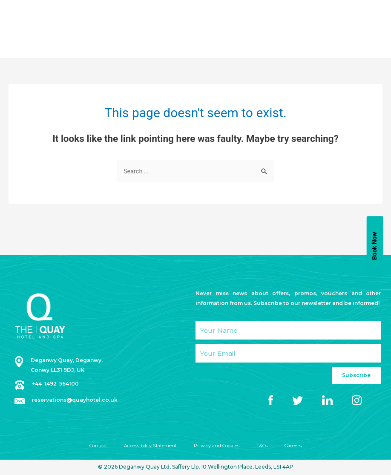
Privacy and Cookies (219, 446)
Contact (93, 446)
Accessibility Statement (148, 446)
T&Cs (267, 446)
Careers (299, 446)
